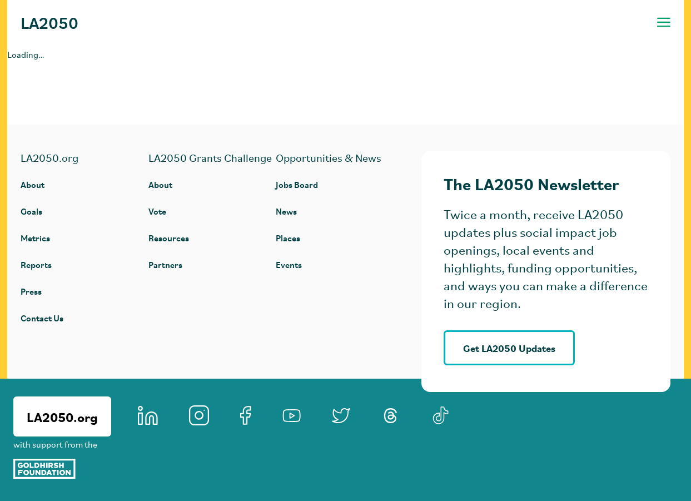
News (286, 211)
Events (289, 264)
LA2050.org (62, 416)
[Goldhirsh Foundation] (62, 469)
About (32, 184)
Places (288, 237)
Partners (165, 264)
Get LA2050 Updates (509, 348)
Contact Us (42, 317)
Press (31, 291)
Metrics (35, 237)
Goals (31, 211)
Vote (157, 211)
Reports (36, 264)
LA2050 (49, 22)
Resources (168, 237)
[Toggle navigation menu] (663, 22)
